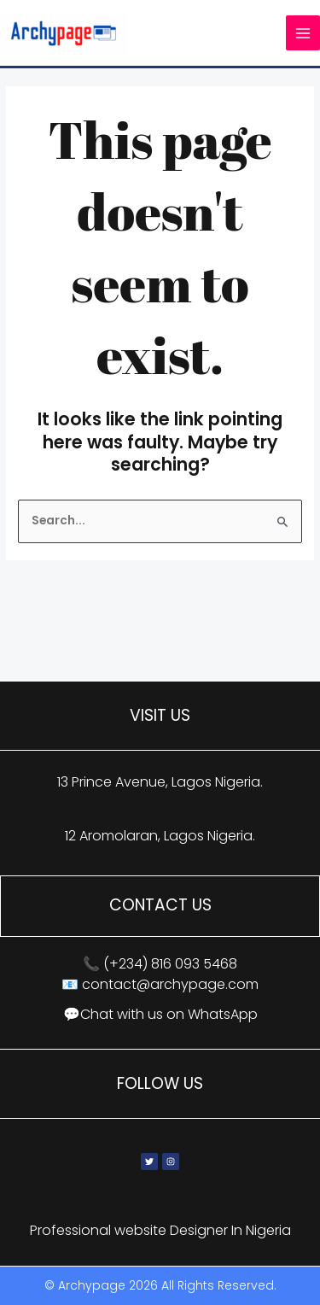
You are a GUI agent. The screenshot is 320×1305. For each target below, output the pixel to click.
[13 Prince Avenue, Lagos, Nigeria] (160, 629)
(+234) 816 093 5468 (170, 964)
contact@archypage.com (170, 984)
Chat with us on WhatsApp (169, 1014)
